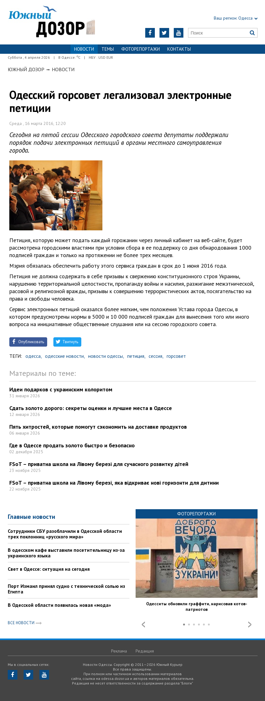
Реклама (119, 651)
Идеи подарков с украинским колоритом (60, 389)
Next (249, 624)
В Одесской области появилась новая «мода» (59, 605)
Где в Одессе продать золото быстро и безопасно (72, 445)
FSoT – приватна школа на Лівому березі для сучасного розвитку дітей (98, 464)
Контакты (179, 49)
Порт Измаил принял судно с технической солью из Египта (66, 589)
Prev (143, 624)
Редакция (145, 651)
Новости (63, 69)
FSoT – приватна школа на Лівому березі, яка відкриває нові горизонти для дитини (114, 482)
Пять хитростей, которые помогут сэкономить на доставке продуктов (98, 426)
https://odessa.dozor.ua (51, 22)
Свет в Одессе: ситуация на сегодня (49, 569)
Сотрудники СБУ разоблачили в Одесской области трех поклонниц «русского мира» (65, 534)
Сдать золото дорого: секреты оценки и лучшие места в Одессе (90, 408)
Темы (107, 49)
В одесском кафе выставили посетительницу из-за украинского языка (66, 553)
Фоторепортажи (140, 49)
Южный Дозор (26, 69)
